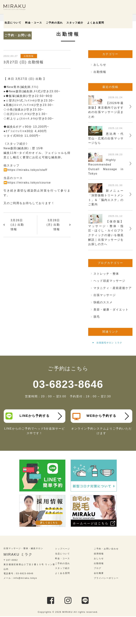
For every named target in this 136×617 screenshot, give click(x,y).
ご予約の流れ (52, 22)
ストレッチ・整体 (106, 273)
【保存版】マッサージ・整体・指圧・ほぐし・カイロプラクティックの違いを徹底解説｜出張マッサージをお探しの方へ (106, 233)
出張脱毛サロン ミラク (109, 342)
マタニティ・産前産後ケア (113, 287)
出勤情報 (30, 56)
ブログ (97, 569)
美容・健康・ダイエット (111, 309)
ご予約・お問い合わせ (116, 21)
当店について (15, 22)
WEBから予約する (95, 416)
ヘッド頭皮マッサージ (109, 280)
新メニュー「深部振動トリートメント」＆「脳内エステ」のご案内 (106, 197)
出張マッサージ (105, 295)
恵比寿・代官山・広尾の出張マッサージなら (106, 138)
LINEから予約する (28, 416)
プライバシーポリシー (106, 579)
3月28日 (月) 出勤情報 (53, 225)
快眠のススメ (103, 302)
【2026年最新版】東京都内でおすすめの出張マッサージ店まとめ (106, 110)
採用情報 (99, 554)
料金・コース (34, 22)
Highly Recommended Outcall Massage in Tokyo (106, 166)
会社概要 (99, 574)
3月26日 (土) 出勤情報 (17, 225)
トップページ (62, 549)
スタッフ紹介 (71, 22)
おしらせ (100, 64)
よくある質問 (90, 22)
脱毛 (97, 316)
